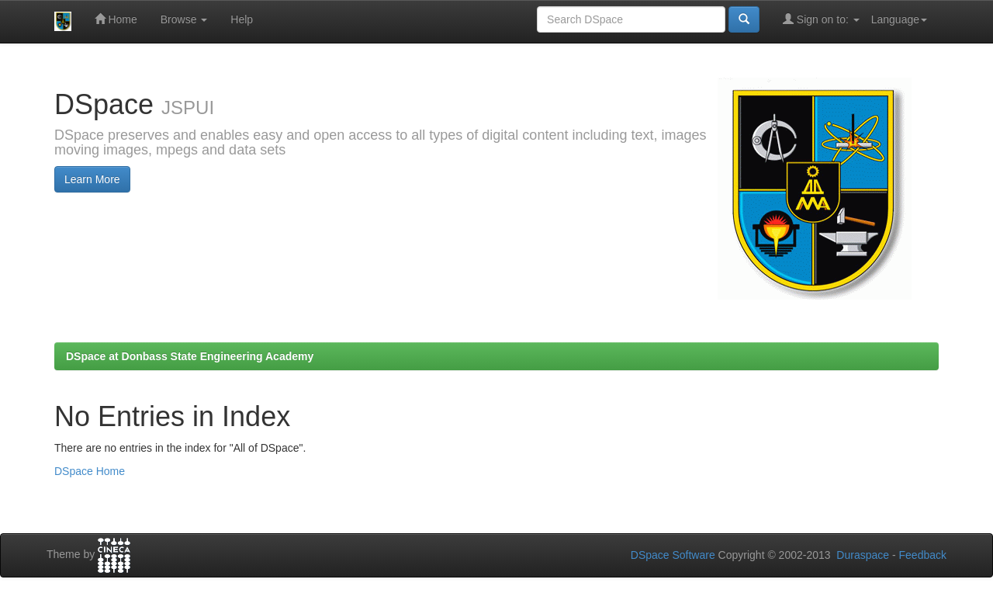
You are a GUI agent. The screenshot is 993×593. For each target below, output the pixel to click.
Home (116, 19)
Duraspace (862, 555)
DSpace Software (673, 555)
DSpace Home (89, 471)
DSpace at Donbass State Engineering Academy (189, 356)
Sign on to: (821, 19)
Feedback (922, 555)
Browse (184, 19)
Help (241, 19)
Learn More (92, 179)
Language (899, 19)
